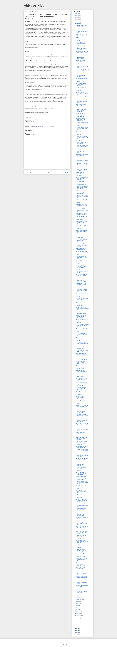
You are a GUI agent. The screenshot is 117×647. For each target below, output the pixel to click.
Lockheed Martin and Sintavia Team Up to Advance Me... (81, 537)
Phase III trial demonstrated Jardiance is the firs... (82, 546)
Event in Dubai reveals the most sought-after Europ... (82, 27)
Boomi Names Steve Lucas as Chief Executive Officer (81, 510)
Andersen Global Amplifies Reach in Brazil (82, 351)
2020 (76, 620)
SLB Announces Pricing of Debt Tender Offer (82, 447)
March (78, 611)
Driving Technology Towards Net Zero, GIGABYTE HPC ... (81, 266)
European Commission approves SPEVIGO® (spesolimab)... (81, 384)
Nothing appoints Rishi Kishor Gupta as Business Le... (81, 80)
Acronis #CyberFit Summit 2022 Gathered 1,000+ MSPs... (82, 482)
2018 (76, 624)
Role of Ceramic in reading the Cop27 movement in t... (82, 325)
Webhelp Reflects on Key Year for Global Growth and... (82, 93)
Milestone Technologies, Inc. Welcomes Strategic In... (82, 309)
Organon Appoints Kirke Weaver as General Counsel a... (81, 218)
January (78, 615)
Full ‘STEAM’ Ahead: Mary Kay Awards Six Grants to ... (82, 160)
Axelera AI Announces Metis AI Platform (81, 249)
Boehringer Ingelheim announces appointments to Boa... (82, 62)
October (78, 597)
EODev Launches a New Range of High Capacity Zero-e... (82, 582)
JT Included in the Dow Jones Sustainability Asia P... (81, 379)
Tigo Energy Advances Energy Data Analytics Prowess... (82, 231)
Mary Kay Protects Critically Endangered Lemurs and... (81, 434)
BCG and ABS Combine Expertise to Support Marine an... (81, 443)
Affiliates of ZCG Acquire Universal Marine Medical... (82, 559)
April (77, 609)
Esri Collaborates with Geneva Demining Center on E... (81, 478)
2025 (76, 15)
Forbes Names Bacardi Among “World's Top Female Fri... (81, 101)
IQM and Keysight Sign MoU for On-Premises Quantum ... (81, 496)
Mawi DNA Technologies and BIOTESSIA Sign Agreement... (81, 205)
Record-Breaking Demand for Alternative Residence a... (82, 519)
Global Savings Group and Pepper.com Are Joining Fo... (82, 523)
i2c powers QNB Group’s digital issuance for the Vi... (82, 210)
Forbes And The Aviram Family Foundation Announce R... (81, 550)
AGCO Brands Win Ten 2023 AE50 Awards (81, 312)
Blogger (65, 644)
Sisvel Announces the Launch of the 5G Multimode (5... (81, 316)
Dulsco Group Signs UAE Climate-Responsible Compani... (82, 334)
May (77, 607)
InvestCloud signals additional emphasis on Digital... (82, 271)
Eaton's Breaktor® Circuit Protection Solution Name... (82, 227)
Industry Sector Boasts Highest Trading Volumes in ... (81, 75)
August (78, 601)
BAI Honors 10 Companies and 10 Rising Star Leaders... (82, 460)
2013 (76, 634)
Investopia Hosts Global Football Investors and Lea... (82, 505)
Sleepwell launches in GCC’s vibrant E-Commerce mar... (81, 388)
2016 (76, 628)
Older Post (66, 172)
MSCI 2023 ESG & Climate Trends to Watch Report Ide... (81, 569)
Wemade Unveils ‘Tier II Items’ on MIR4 (81, 347)
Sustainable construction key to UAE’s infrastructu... (82, 587)
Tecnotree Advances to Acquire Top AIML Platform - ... (81, 438)
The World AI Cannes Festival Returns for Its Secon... (82, 106)
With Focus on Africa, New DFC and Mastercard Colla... (82, 201)
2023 (76, 19)
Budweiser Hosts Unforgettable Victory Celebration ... (81, 142)
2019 (76, 622)
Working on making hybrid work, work (82, 97)
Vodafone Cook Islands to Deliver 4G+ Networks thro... (82, 165)
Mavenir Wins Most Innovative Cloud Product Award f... (81, 555)
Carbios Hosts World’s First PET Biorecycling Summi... (82, 469)
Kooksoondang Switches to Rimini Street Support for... (82, 128)
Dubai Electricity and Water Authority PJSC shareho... (81, 393)
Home (47, 172)
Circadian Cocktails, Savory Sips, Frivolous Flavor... (82, 429)
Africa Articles (34, 5)
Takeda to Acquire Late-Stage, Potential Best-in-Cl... (82, 253)
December (78, 23)
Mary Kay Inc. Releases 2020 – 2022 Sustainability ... (81, 236)
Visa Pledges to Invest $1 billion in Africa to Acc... (82, 214)
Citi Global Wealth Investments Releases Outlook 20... (82, 455)
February (78, 613)
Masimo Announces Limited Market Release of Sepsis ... (82, 174)
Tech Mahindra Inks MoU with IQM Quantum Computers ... (82, 276)
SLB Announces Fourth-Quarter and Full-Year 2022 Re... (81, 169)
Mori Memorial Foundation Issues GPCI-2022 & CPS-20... (82, 245)
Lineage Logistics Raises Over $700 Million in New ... (82, 124)
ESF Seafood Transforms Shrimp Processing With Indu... (82, 425)
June (77, 605)
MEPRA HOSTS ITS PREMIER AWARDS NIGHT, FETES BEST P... (81, 289)
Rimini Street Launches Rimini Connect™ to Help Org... (81, 487)
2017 (76, 626)
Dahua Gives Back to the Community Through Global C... (82, 402)
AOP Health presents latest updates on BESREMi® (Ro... (81, 367)
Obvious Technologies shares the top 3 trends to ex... (82, 31)
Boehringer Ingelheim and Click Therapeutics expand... (82, 147)
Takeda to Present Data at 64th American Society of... (82, 406)
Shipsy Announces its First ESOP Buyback (82, 375)
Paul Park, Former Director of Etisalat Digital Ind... (81, 43)
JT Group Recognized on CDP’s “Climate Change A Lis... (82, 295)
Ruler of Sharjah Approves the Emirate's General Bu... (82, 53)
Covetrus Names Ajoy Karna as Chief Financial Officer (81, 514)
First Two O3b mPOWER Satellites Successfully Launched (82, 196)
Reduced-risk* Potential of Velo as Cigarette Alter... (82, 358)
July (77, 603)
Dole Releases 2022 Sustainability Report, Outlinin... (81, 84)
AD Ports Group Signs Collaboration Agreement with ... (81, 564)
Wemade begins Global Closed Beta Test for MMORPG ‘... (81, 500)
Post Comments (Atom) (50, 176)
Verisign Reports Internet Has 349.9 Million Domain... (82, 464)
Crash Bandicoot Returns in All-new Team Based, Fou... (82, 451)
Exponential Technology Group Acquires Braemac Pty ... (81, 222)
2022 (76, 22)
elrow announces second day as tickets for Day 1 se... (82, 578)
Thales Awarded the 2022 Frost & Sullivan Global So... (82, 330)
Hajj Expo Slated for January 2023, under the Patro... (81, 48)
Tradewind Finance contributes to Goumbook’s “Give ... (81, 280)
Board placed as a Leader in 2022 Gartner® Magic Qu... (82, 137)
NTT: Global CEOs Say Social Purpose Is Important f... (81, 241)
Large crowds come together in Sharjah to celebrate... (81, 591)
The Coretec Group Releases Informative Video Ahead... (81, 372)
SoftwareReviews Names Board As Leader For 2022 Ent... (82, 573)
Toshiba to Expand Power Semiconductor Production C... (82, 156)
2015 (76, 630)
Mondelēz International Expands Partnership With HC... (81, 355)
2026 (76, 13)
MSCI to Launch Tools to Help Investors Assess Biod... (82, 257)
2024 (76, 17)
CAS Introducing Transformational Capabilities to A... (81, 183)
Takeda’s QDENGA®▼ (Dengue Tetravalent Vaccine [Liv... (81, 420)
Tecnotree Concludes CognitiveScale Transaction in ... (81, 397)
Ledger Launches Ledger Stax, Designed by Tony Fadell (82, 532)
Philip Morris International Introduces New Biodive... (82, 339)
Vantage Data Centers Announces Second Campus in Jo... (81, 285)
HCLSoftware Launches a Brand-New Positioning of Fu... (82, 344)
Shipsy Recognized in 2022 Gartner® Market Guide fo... (82, 89)
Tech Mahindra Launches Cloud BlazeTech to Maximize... (82, 528)
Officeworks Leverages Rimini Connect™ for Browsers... (81, 304)
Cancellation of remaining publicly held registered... (82, 299)
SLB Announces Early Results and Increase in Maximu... (82, 541)
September (79, 599)
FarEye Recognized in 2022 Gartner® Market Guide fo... (82, 133)
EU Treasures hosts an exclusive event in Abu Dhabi (82, 66)
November (78, 595)
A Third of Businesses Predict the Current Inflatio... (81, 151)
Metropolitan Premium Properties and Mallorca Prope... (82, 491)
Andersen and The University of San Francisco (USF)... (81, 115)
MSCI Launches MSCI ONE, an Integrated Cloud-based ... (81, 192)
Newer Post (28, 172)
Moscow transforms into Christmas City (81, 35)
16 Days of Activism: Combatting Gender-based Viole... (81, 411)
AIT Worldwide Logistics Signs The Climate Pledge (81, 39)
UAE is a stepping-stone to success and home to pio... (82, 71)
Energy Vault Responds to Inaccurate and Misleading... (82, 178)
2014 (76, 632)
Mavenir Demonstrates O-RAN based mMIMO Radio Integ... (82, 187)
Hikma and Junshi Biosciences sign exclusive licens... (80, 57)
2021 (76, 618)
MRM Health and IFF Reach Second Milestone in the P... (81, 362)
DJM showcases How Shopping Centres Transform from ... (81, 473)
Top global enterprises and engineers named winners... (82, 321)
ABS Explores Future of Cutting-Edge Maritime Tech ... (82, 416)
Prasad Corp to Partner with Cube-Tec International (81, 110)
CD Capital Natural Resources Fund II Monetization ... (81, 119)
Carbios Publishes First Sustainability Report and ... (81, 262)
